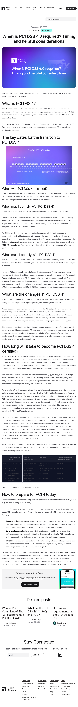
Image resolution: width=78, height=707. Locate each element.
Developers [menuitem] (42, 681)
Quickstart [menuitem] (41, 683)
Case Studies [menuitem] (54, 689)
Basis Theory (64, 552)
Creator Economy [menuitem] (27, 683)
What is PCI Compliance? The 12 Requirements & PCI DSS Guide (13, 613)
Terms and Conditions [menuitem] (68, 683)
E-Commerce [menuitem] (26, 689)
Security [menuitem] (63, 692)
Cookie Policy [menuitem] (65, 689)
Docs (34, 9)
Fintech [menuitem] (24, 692)
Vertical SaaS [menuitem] (26, 700)
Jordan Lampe (34, 30)
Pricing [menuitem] (52, 683)
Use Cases (18, 7)
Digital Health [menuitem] (26, 686)
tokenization (16, 242)
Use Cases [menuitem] (26, 681)
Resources (50, 7)
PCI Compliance (46, 30)
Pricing (42, 7)
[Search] (61, 19)
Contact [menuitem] (52, 694)
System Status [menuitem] (65, 694)
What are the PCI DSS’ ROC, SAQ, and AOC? (37, 611)
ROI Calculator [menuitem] (54, 686)
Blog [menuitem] (51, 692)
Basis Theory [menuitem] (54, 681)
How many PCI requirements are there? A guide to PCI (63, 613)
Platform (35, 7)
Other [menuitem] (63, 681)
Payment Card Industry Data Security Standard (24, 109)
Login (60, 8)
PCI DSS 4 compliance (11, 245)
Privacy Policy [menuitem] (65, 686)
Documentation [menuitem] (43, 689)
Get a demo (71, 8)
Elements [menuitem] (41, 686)
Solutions (27, 7)
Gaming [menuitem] (24, 694)
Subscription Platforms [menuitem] (29, 697)
